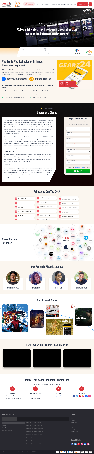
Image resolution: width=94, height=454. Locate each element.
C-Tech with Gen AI (9, 419)
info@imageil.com (58, 396)
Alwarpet (34, 425)
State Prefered (71, 155)
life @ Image (65, 4)
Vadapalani (35, 437)
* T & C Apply (35, 452)
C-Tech (21, 419)
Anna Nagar (35, 428)
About (38, 4)
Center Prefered (71, 160)
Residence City (71, 144)
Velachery (34, 440)
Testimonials (74, 422)
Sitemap (73, 436)
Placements (45, 4)
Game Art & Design (6, 428)
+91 (68, 134)
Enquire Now (83, 4)
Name (69, 127)
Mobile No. (70, 132)
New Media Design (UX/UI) (8, 430)
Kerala (52, 23)
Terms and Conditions (79, 167)
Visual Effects (5, 425)
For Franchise (55, 4)
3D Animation (5, 423)
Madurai (34, 443)
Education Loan (74, 431)
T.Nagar (34, 434)
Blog (72, 434)
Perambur (34, 431)
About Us (73, 418)
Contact (73, 4)
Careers (73, 429)
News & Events (74, 425)
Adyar (33, 422)
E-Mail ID (69, 138)
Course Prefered (71, 149)
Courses (30, 4)
